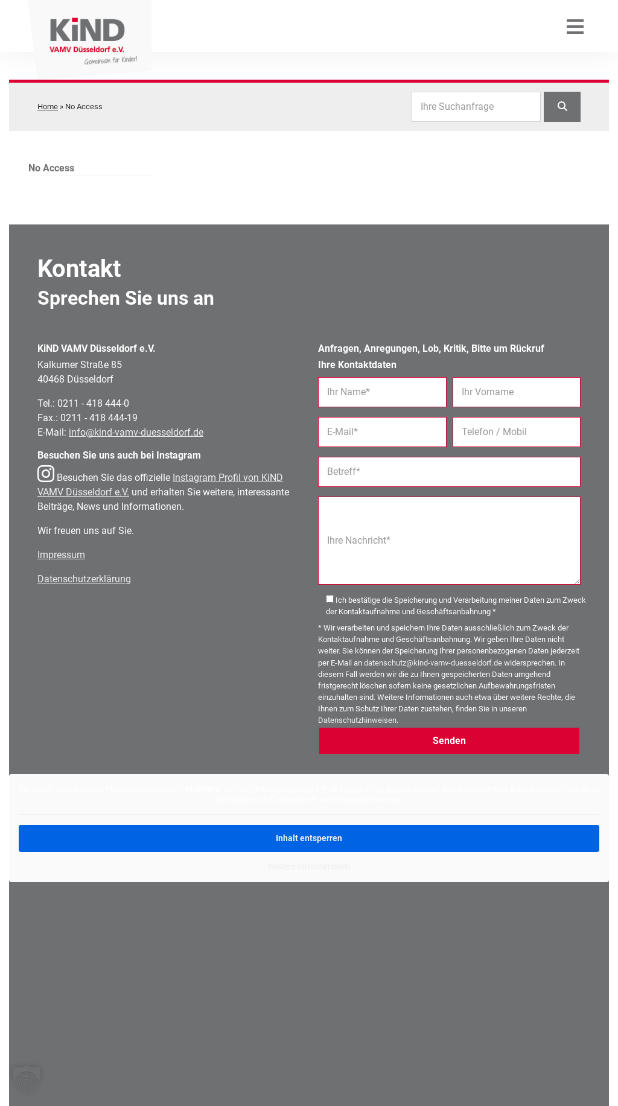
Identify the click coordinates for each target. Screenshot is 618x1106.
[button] (26, 1079)
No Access (51, 168)
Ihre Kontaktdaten (357, 364)
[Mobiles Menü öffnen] (575, 36)
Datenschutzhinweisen (357, 720)
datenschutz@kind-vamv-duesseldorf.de (433, 662)
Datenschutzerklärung (84, 579)
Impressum (61, 555)
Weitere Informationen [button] (309, 866)
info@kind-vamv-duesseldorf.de (136, 432)
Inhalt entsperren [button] (309, 838)
